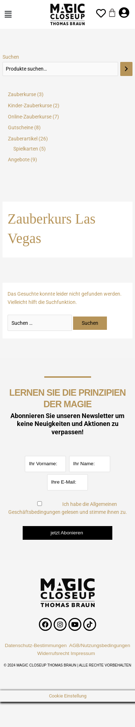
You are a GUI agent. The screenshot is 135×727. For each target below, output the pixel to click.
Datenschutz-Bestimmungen (36, 645)
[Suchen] (126, 69)
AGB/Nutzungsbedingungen (99, 645)
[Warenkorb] (112, 12)
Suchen (11, 57)
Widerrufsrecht (53, 653)
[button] (14, 14)
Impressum (84, 653)
